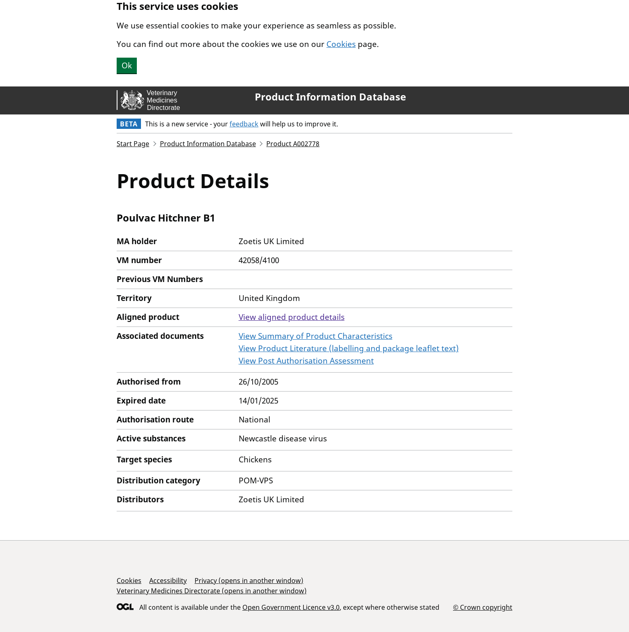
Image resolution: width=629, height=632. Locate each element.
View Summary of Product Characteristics (315, 336)
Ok (127, 65)
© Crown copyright (482, 607)
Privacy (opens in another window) (249, 580)
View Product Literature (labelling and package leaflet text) (349, 348)
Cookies (341, 44)
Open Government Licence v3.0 (291, 607)
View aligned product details (292, 317)
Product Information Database (330, 97)
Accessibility (168, 580)
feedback (244, 123)
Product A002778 (292, 143)
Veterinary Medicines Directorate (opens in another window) (212, 590)
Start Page (133, 143)
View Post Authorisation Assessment (306, 360)
